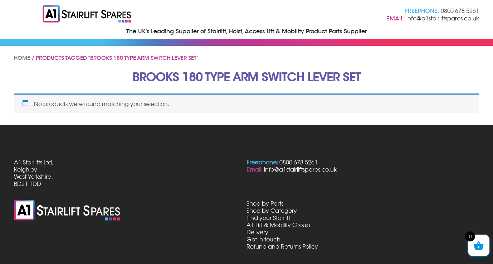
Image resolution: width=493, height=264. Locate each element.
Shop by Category (271, 210)
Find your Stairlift (268, 217)
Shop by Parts (264, 203)
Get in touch (263, 239)
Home (22, 58)
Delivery (257, 232)
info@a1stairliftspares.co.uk (442, 18)
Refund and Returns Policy (282, 246)
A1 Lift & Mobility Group (278, 225)
